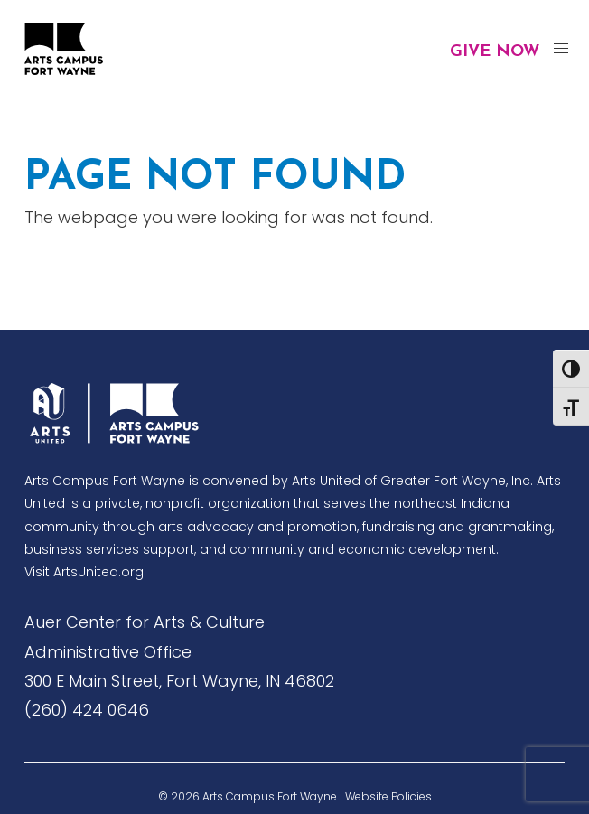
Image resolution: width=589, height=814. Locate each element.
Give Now (494, 52)
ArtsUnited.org (98, 572)
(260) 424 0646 (86, 709)
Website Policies (388, 796)
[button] (560, 49)
